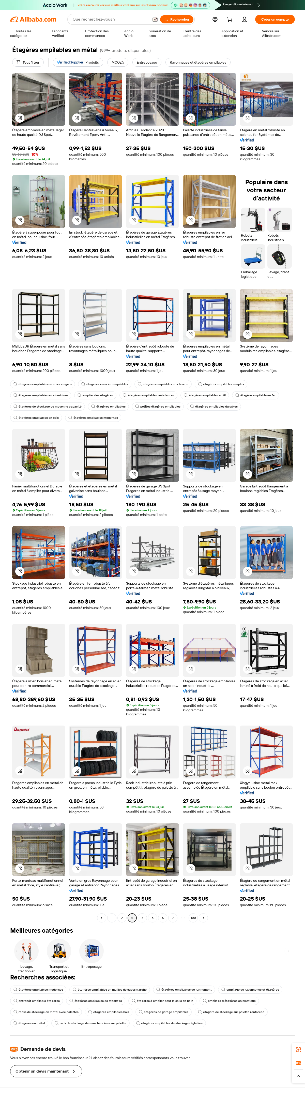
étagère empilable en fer (255, 395)
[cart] (230, 20)
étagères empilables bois (108, 1012)
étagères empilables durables (214, 406)
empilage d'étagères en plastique (229, 1001)
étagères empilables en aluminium (40, 395)
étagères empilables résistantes (148, 395)
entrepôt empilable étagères (36, 1001)
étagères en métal (29, 1023)
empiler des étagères (95, 395)
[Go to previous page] (101, 917)
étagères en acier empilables (104, 384)
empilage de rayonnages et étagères (250, 990)
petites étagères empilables (157, 406)
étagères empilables (108, 406)
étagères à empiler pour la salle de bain (162, 1001)
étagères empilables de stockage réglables (169, 1023)
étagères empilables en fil (205, 395)
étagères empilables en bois (36, 418)
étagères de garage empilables (163, 1012)
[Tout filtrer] (28, 62)
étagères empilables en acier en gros (42, 384)
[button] (155, 19)
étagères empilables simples (221, 384)
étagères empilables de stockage (95, 1001)
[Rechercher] (176, 19)
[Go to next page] (203, 917)
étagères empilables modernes (93, 418)
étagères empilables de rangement (184, 990)
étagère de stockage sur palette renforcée (231, 1012)
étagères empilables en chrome (163, 384)
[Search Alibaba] (110, 19)
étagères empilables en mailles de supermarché (110, 990)
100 (193, 918)
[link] (298, 1049)
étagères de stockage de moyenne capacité (47, 406)
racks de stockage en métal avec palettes (46, 1012)
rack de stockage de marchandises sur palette (90, 1023)
